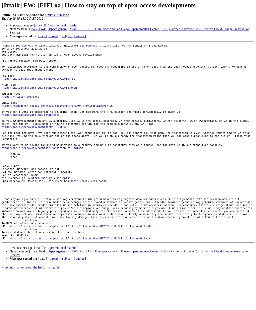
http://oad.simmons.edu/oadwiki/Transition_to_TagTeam (42, 169)
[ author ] (80, 36)
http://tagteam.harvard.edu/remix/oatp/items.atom (39, 96)
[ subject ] (66, 36)
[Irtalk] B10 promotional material (55, 25)
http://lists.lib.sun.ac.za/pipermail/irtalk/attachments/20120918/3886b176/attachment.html (80, 262)
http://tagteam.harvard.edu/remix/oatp (31, 129)
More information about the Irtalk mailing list (31, 306)
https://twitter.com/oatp (20, 107)
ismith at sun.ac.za (57, 15)
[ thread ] (54, 36)
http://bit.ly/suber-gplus (50, 205)
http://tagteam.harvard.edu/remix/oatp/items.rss (38, 86)
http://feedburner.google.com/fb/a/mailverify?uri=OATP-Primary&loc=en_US (57, 118)
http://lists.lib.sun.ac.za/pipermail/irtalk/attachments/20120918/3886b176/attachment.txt (80, 277)
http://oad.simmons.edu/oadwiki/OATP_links (34, 143)
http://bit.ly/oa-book (88, 208)
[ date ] (42, 36)
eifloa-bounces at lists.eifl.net (36, 46)
